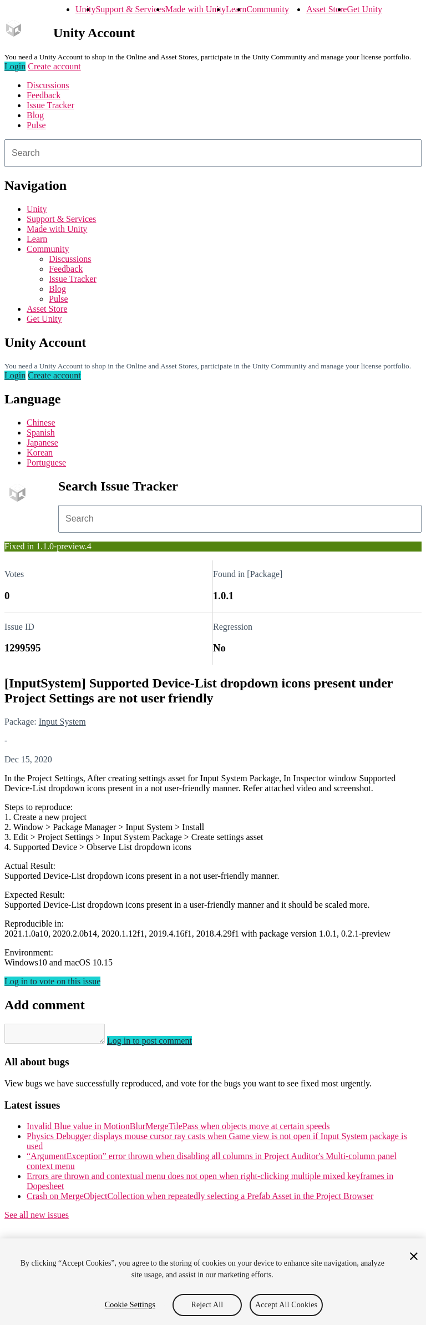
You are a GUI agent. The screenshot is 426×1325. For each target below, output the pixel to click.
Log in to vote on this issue (52, 981)
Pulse (36, 125)
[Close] (413, 1256)
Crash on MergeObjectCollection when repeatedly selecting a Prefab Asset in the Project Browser (200, 1199)
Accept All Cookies (286, 1305)
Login (15, 66)
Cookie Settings (130, 1305)
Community (267, 9)
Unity (85, 9)
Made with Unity (195, 9)
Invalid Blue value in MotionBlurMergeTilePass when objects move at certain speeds (178, 1129)
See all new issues (36, 1218)
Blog (35, 115)
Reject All (207, 1305)
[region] (213, 1281)
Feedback (43, 95)
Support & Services (130, 9)
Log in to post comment (160, 1044)
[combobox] (213, 153)
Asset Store (326, 9)
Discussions (48, 85)
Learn (236, 9)
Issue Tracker (50, 105)
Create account (54, 66)
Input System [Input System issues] (62, 721)
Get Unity (364, 9)
